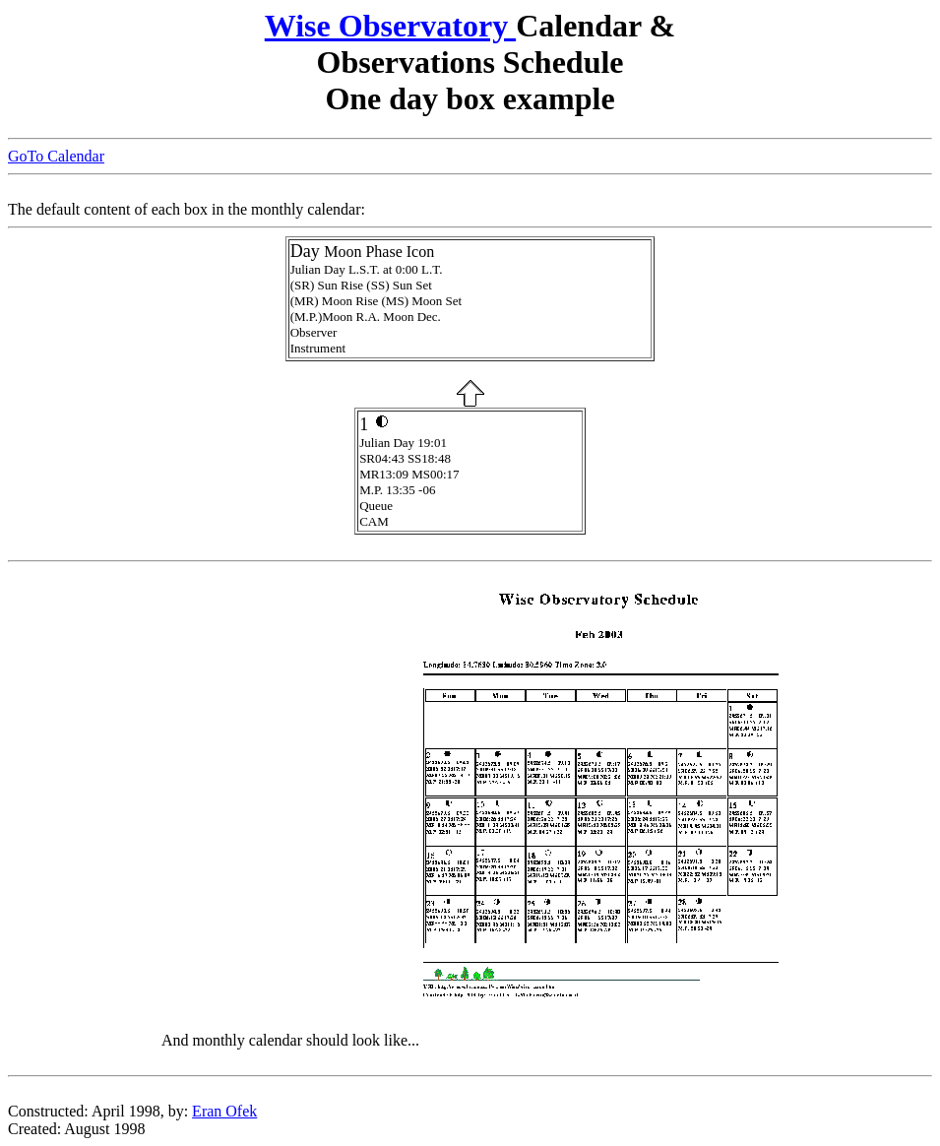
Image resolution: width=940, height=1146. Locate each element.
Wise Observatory (390, 25)
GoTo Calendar (56, 156)
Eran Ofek (224, 1111)
